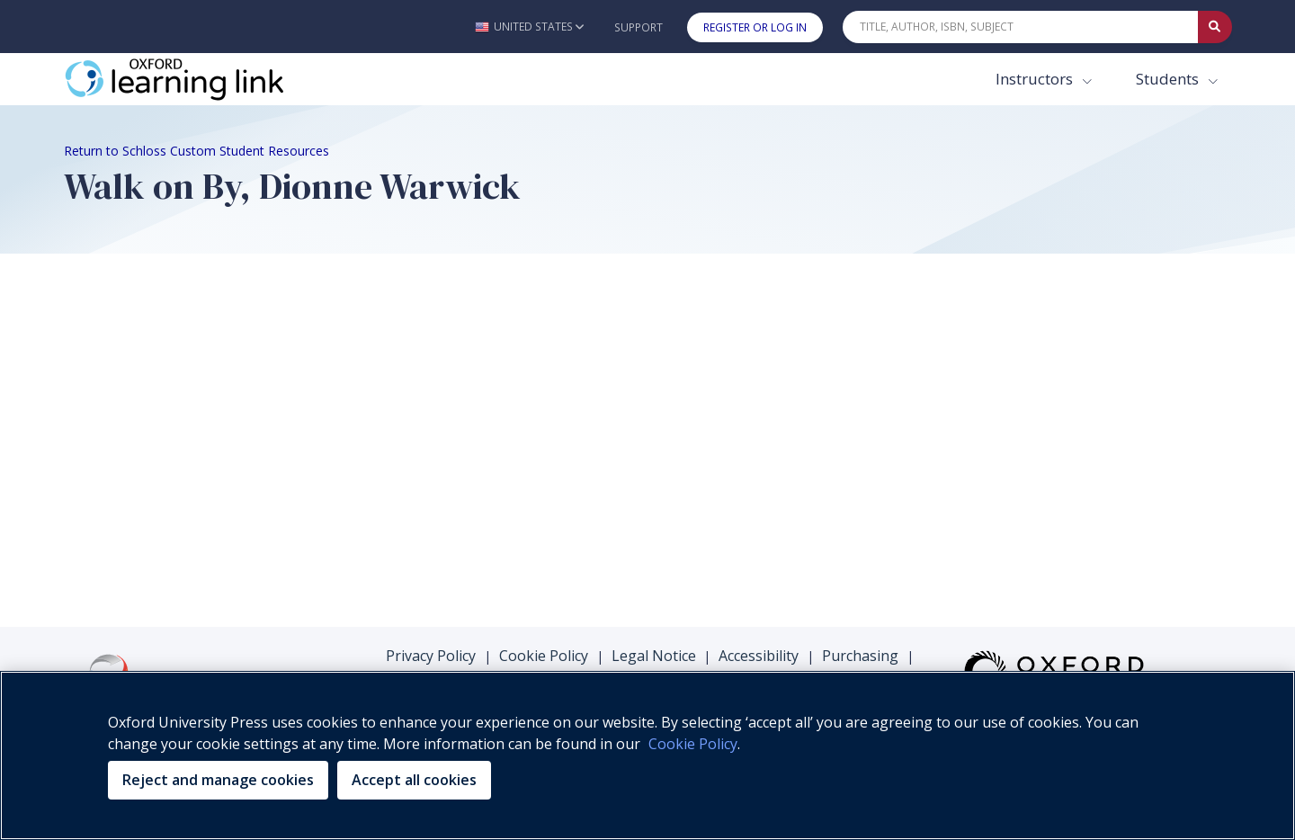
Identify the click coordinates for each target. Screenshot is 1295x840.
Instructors (1036, 78)
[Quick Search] (1021, 27)
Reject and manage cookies (218, 780)
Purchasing (860, 656)
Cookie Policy (543, 656)
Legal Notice (654, 656)
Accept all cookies (414, 780)
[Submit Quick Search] (1215, 27)
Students (1169, 78)
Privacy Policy (431, 656)
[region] (647, 755)
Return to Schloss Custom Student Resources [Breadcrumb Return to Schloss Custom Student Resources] (196, 150)
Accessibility (759, 656)
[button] (529, 26)
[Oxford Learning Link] (199, 79)
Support (638, 27)
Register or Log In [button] (755, 27)
